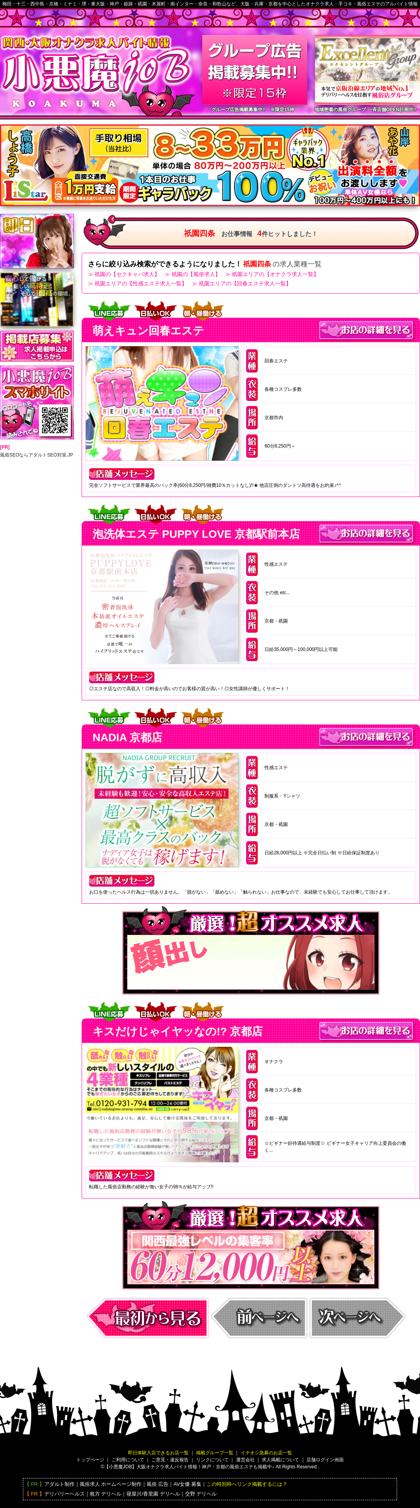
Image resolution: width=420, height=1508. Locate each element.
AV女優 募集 (187, 1484)
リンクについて (212, 1460)
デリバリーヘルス (64, 1494)
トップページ (90, 1460)
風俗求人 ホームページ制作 (111, 1484)
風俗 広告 (157, 1484)
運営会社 (245, 1460)
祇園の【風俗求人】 (196, 274)
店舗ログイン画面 (325, 1460)
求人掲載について (280, 1460)
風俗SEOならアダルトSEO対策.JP (36, 455)
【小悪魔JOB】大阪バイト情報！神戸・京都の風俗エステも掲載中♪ (189, 1467)
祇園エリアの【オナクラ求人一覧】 (275, 274)
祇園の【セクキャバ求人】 (127, 274)
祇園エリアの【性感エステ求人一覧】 (140, 283)
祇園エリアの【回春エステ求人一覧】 (245, 283)
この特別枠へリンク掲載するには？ (246, 1484)
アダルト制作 (59, 1484)
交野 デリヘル (201, 1494)
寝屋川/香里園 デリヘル (153, 1494)
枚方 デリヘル (106, 1494)
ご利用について (128, 1460)
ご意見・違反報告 (170, 1460)
